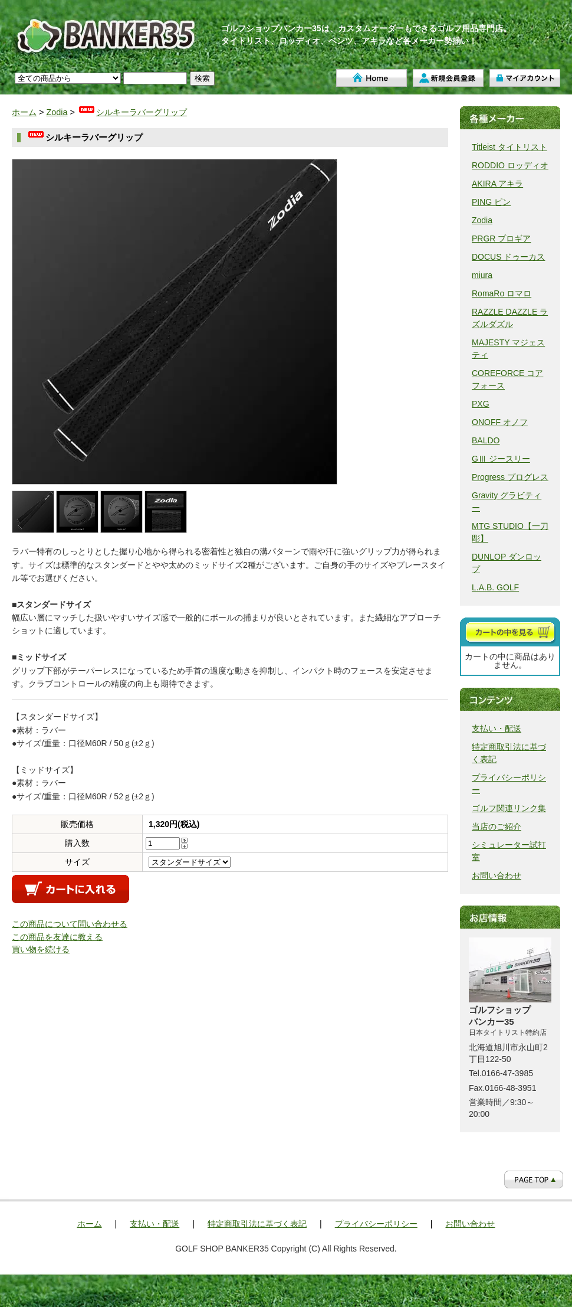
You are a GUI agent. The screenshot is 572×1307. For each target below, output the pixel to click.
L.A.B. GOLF (495, 587)
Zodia (56, 112)
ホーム (371, 78)
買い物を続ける (41, 949)
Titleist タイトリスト (509, 147)
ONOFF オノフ (500, 422)
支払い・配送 (496, 728)
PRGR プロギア (501, 238)
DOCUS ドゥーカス (508, 257)
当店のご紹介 (496, 826)
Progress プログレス (510, 477)
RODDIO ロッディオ (510, 165)
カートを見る (510, 631)
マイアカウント (524, 78)
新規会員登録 (448, 78)
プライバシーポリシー (376, 1223)
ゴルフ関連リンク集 (509, 808)
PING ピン (491, 202)
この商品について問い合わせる (69, 924)
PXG (480, 404)
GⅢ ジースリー (501, 458)
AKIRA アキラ (497, 183)
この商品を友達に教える (57, 937)
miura (482, 275)
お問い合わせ (496, 875)
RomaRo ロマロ (501, 293)
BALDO (485, 440)
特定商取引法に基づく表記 (257, 1223)
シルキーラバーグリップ (132, 112)
